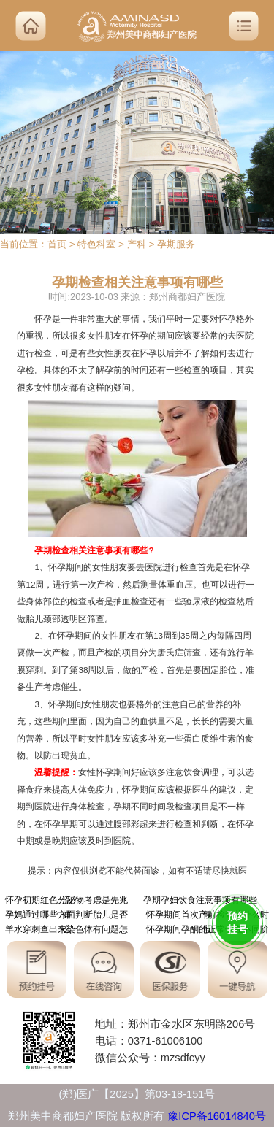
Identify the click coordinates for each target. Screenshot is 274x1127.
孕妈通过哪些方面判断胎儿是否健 (66, 916)
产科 (136, 244)
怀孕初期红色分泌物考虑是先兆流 (66, 901)
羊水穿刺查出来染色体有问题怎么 (66, 930)
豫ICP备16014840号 (216, 1116)
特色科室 (96, 244)
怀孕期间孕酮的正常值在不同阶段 (207, 930)
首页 (56, 244)
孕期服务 (176, 244)
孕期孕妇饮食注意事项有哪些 (200, 901)
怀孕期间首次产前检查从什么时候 (207, 916)
